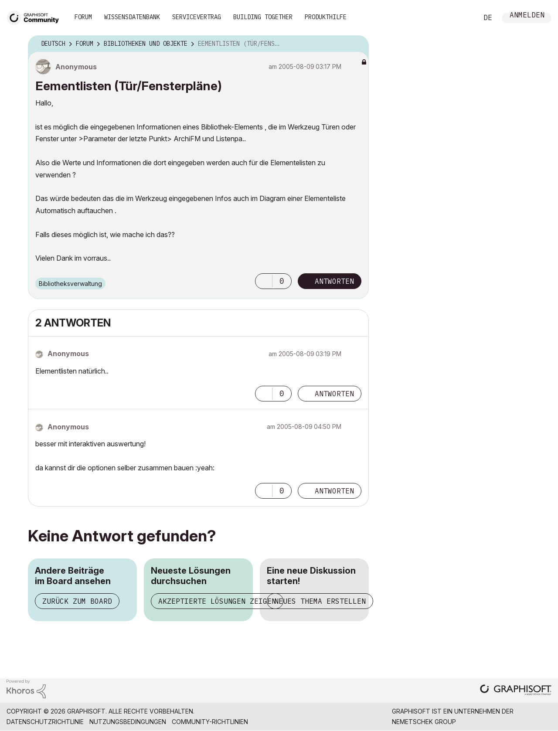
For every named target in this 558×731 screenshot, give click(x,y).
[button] (263, 281)
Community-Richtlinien (210, 721)
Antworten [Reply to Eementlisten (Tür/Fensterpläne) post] (334, 281)
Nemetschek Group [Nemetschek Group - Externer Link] (424, 721)
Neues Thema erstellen (320, 601)
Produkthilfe (326, 17)
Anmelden (527, 16)
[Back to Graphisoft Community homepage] (36, 16)
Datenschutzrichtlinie (45, 721)
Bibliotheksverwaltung (70, 283)
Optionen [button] (356, 44)
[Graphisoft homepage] (515, 691)
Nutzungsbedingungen (127, 721)
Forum (83, 17)
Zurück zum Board (77, 601)
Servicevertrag (196, 17)
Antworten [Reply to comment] (334, 393)
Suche (461, 17)
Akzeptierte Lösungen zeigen (217, 601)
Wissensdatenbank (132, 17)
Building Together (263, 17)
